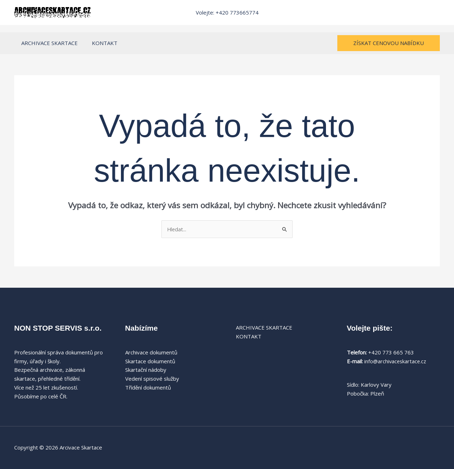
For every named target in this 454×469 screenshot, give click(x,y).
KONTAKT (99, 42)
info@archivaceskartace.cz (396, 361)
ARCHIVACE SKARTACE (48, 42)
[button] (388, 43)
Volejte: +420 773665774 (227, 12)
